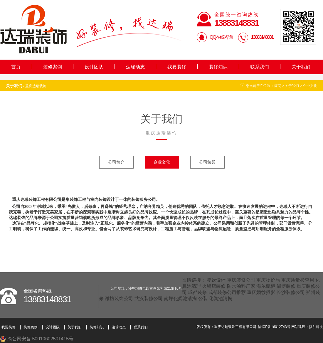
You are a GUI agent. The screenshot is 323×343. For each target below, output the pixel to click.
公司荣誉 (207, 162)
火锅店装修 (214, 286)
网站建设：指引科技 (307, 327)
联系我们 (259, 66)
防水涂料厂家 (241, 286)
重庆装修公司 (241, 280)
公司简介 (116, 162)
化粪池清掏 (220, 298)
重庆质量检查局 (297, 280)
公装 (203, 298)
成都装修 (197, 292)
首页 (16, 66)
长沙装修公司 (291, 292)
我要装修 (176, 66)
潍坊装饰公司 (119, 298)
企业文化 (310, 86)
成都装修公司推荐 (227, 292)
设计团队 (94, 66)
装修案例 (52, 66)
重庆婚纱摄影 (261, 292)
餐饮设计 (216, 280)
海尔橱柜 (265, 286)
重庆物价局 (268, 280)
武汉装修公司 (148, 298)
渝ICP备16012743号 (274, 327)
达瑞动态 (135, 66)
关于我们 (301, 66)
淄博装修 (286, 286)
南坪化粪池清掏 (180, 298)
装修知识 (218, 66)
